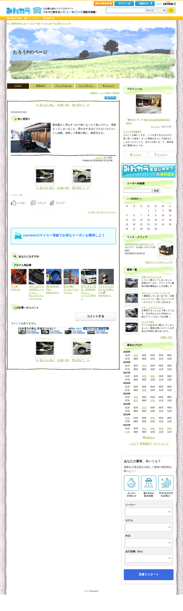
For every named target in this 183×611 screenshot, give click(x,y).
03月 (144, 365)
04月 (152, 376)
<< (128, 198)
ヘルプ (159, 3)
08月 (136, 400)
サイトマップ (160, 443)
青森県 (136, 131)
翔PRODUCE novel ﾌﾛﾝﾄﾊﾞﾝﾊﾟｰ (140, 244)
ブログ (32, 23)
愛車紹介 (40, 85)
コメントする (95, 316)
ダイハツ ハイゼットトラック (155, 293)
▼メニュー (108, 85)
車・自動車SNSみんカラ (17, 23)
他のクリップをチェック (159, 262)
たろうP (127, 131)
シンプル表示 (105, 93)
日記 (38, 23)
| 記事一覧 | (63, 104)
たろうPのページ (30, 52)
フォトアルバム (63, 85)
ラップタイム (86, 85)
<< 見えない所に (45, 104)
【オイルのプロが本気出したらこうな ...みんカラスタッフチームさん (36, 292)
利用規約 (145, 443)
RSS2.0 (150, 437)
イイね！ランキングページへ (102, 212)
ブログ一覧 (47, 23)
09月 (144, 390)
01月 (127, 418)
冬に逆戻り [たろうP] (62, 23)
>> (140, 198)
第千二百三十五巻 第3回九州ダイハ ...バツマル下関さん (88, 292)
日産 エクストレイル (151, 277)
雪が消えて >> (81, 104)
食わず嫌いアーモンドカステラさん (71, 289)
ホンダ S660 (147, 322)
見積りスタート (149, 574)
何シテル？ (155, 127)
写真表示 (116, 93)
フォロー (135, 154)
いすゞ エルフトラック (152, 307)
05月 (161, 428)
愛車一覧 (166, 337)
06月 (169, 428)
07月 (127, 432)
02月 (136, 355)
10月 (152, 400)
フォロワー (161, 154)
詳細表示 (93, 93)
